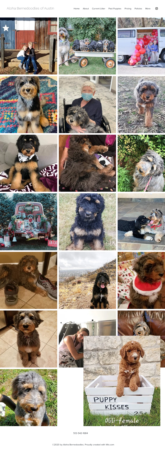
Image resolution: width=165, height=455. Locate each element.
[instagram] (156, 8)
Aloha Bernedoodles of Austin (30, 8)
